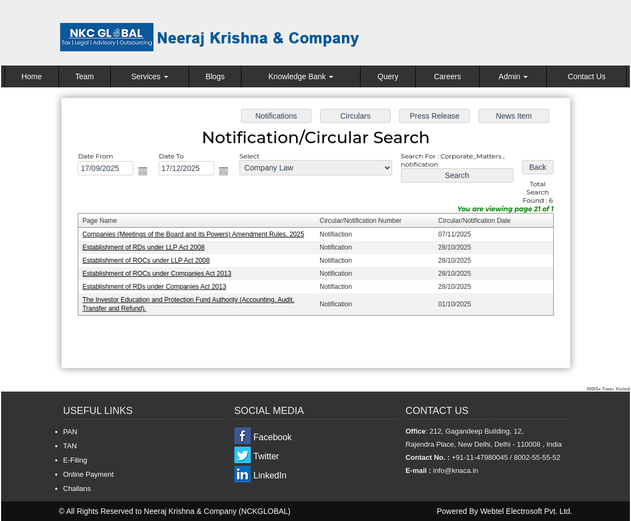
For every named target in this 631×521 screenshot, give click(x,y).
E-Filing (75, 460)
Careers (447, 76)
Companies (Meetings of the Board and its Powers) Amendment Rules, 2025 (195, 234)
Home (31, 76)
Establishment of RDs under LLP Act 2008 (147, 247)
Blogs (215, 76)
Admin (513, 76)
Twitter (266, 456)
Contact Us (586, 76)
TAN (70, 446)
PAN (70, 432)
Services (149, 76)
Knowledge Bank (300, 76)
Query (388, 76)
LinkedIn (270, 475)
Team (84, 76)
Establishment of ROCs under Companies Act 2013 (160, 273)
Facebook (272, 437)
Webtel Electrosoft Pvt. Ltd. (526, 511)
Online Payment (88, 474)
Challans (77, 488)
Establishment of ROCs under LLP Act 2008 (149, 260)
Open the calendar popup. (146, 172)
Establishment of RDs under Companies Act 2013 (157, 286)
